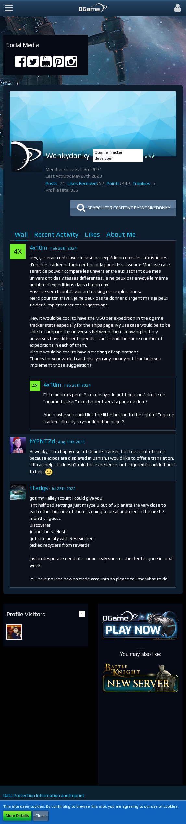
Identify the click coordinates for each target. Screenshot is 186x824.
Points (113, 183)
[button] (8, 8)
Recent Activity (56, 234)
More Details (17, 815)
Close (41, 815)
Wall (21, 234)
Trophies (141, 183)
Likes (92, 234)
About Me (121, 234)
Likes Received (82, 183)
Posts (51, 183)
